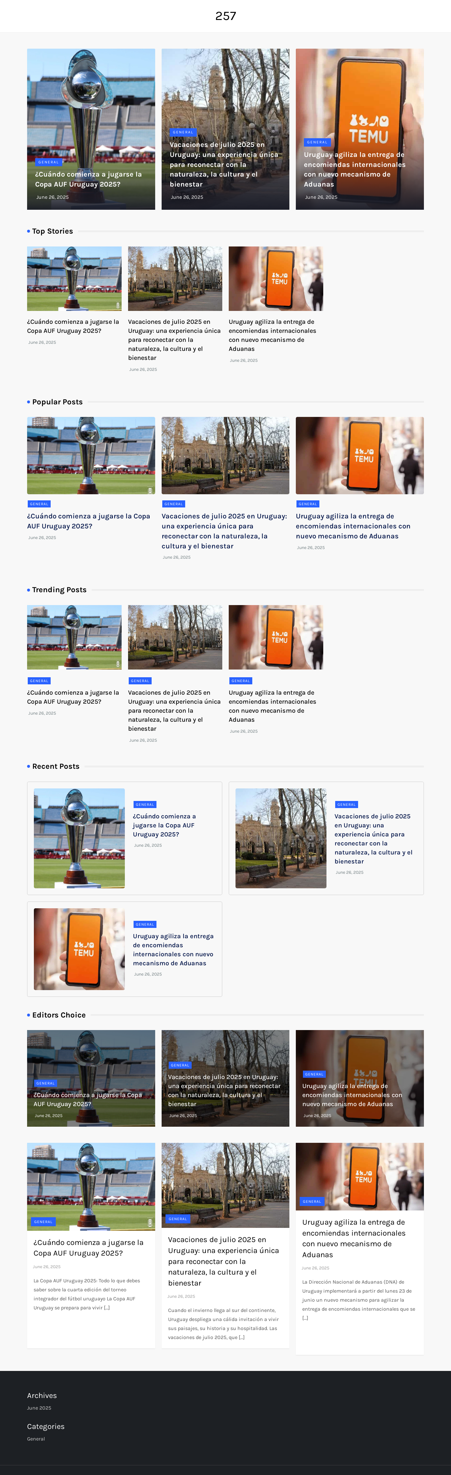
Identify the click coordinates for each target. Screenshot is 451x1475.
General (48, 162)
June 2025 (39, 1408)
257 (225, 15)
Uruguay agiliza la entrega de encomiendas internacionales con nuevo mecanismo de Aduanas (353, 526)
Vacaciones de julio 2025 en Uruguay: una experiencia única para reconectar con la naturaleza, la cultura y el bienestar (224, 164)
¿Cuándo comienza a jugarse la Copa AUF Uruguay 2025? (164, 825)
